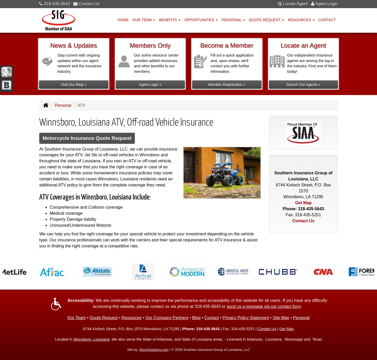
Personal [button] (233, 20)
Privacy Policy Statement (246, 317)
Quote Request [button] (266, 20)
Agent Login (326, 4)
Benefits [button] (170, 20)
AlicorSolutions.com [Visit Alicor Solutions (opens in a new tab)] (153, 350)
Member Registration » (226, 84)
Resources (131, 317)
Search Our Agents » (303, 84)
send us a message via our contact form (264, 306)
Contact (327, 20)
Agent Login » (150, 84)
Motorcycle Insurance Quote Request (87, 138)
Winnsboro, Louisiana (91, 339)
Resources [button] (301, 20)
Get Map (303, 203)
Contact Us (89, 4)
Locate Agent (295, 4)
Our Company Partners (166, 317)
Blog (196, 317)
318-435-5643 (57, 4)
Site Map (281, 317)
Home (123, 20)
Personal (63, 105)
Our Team (77, 317)
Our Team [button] (144, 20)
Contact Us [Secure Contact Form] (303, 221)
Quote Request (104, 317)
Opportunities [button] (201, 20)
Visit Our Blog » (73, 84)
